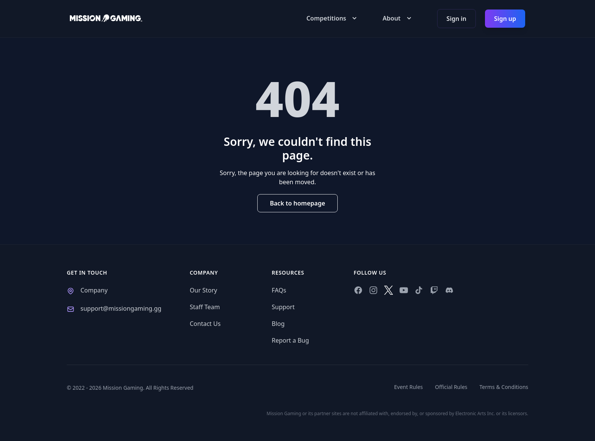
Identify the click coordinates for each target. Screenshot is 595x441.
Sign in (456, 18)
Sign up (505, 18)
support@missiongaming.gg (120, 308)
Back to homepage (297, 203)
